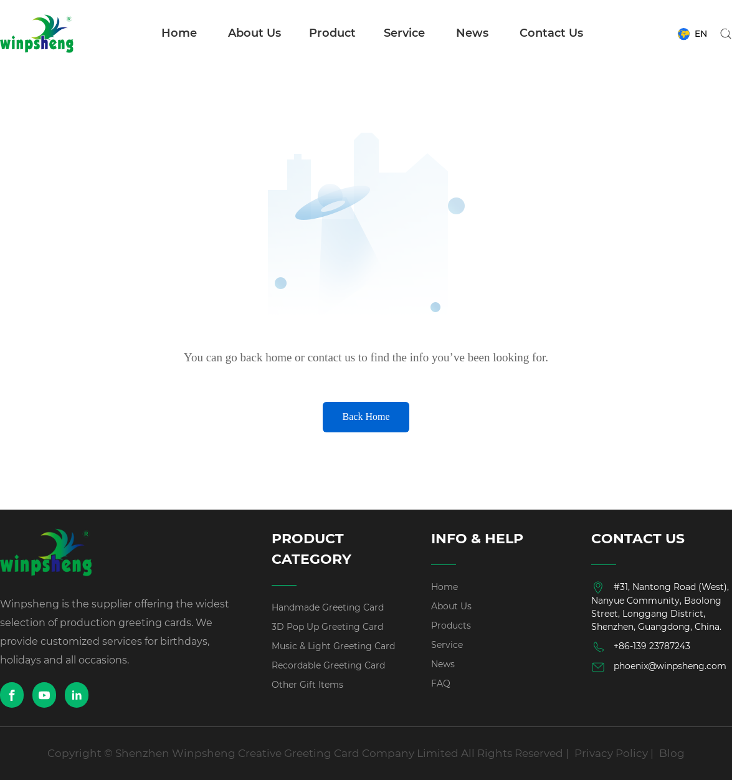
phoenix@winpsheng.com (658, 667)
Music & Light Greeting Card (333, 646)
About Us (254, 33)
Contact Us (551, 33)
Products (451, 625)
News (472, 33)
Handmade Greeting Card (328, 607)
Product (332, 33)
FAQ (440, 683)
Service (404, 33)
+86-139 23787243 (640, 647)
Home (179, 33)
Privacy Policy (611, 753)
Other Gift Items (307, 684)
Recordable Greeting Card (328, 665)
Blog (672, 753)
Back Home (366, 416)
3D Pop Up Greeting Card (327, 626)
